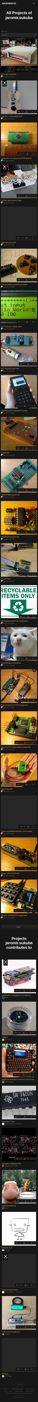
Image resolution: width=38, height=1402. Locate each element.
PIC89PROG (5, 579)
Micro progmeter (7, 789)
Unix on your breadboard (11, 1332)
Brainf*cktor (5, 453)
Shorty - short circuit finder (10, 873)
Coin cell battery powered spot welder (14, 284)
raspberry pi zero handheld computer (14, 411)
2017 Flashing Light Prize (10, 369)
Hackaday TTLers (8, 1122)
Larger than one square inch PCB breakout (16, 158)
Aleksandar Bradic (10, 1166)
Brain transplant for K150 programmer (14, 705)
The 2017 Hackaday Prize (5, 963)
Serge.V (6, 1334)
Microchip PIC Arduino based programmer (16, 747)
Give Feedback (30, 1389)
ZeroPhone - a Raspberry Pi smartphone (16, 995)
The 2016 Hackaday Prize (5, 1257)
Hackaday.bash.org (9, 1206)
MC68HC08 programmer (10, 537)
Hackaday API (29, 1391)
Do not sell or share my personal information (19, 1393)
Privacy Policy (19, 1391)
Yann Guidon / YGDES (11, 1124)
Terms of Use (8, 1391)
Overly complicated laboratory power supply (16, 831)
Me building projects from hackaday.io (14, 621)
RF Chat (5, 1374)
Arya (5, 998)
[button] (33, 3)
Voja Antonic (8, 1082)
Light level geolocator (8, 242)
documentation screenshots (11, 663)
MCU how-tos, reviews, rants (11, 327)
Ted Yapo (7, 1040)
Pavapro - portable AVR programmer (14, 915)
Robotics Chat (7, 1248)
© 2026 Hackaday (19, 1397)
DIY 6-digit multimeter (8, 74)
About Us (6, 1389)
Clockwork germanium (10, 1290)
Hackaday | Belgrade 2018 (11, 1164)
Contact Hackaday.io (17, 1389)
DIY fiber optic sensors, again (11, 200)
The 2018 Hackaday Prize (4, 83)
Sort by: (4, 31)
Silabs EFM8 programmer (10, 495)
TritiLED (5, 1037)
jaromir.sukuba (19, 17)
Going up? (19, 1384)
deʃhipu (6, 1250)
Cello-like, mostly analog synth (11, 116)
